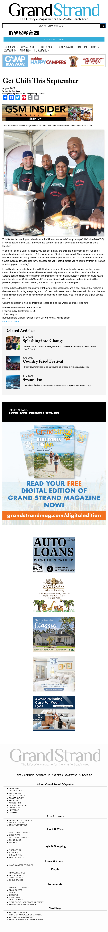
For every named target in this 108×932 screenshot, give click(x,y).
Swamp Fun (33, 380)
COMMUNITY (10, 50)
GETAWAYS (13, 895)
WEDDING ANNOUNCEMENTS (21, 917)
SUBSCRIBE (85, 775)
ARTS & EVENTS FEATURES (20, 820)
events (13, 413)
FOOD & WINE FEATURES (19, 833)
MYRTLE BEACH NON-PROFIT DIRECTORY (26, 902)
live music (52, 413)
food (23, 413)
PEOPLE (95, 46)
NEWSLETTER (15, 803)
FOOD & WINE (11, 46)
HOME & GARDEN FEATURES (21, 865)
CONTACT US (43, 775)
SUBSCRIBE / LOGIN (54, 39)
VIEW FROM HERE (16, 900)
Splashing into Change (43, 341)
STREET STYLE (15, 855)
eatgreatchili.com (10, 321)
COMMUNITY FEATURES (19, 888)
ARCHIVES (13, 801)
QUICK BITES (14, 835)
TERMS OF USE (25, 775)
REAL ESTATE (82, 46)
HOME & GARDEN (66, 46)
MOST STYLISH (15, 850)
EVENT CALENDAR (16, 823)
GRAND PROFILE (16, 878)
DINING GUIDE (15, 840)
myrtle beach (37, 413)
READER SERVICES (17, 796)
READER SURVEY (16, 798)
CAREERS (57, 775)
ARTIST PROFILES (16, 875)
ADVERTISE (71, 775)
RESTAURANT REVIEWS (19, 838)
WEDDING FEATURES (18, 912)
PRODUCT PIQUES (16, 857)
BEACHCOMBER (15, 890)
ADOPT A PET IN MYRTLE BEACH (22, 905)
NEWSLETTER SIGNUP (18, 805)
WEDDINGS (25, 50)
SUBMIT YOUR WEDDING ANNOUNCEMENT (26, 920)
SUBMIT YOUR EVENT (18, 825)
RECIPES (13, 842)
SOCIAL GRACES (16, 880)
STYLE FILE (14, 853)
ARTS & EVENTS (28, 46)
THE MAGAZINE (41, 50)
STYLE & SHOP (47, 46)
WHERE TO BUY (15, 791)
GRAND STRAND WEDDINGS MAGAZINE (25, 915)
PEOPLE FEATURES (17, 873)
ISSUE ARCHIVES (16, 793)
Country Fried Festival (43, 362)
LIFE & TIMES (14, 897)
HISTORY (13, 893)
